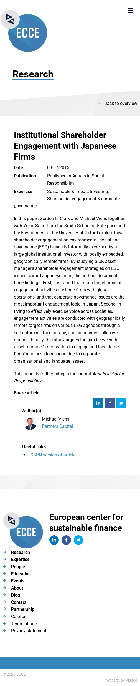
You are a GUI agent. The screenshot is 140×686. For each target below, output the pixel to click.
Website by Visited (121, 680)
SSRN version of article (52, 455)
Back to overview (116, 103)
